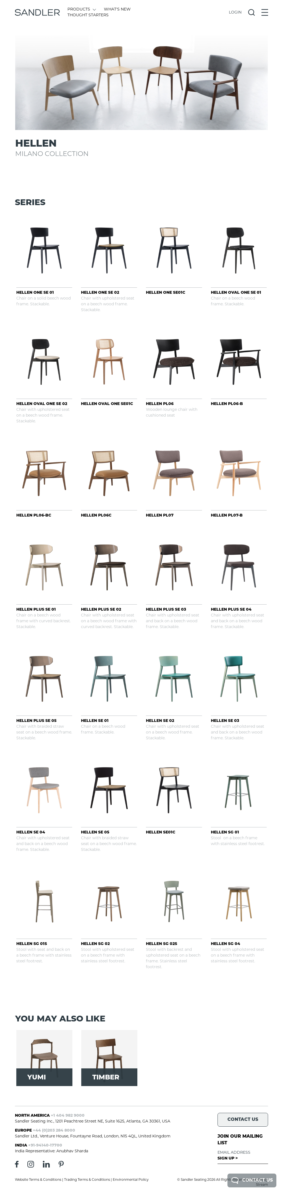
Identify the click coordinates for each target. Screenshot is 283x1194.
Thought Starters (88, 15)
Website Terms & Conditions (38, 1180)
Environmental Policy (131, 1180)
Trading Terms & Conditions (87, 1180)
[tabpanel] (141, 82)
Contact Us (252, 1180)
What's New (117, 9)
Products (81, 9)
